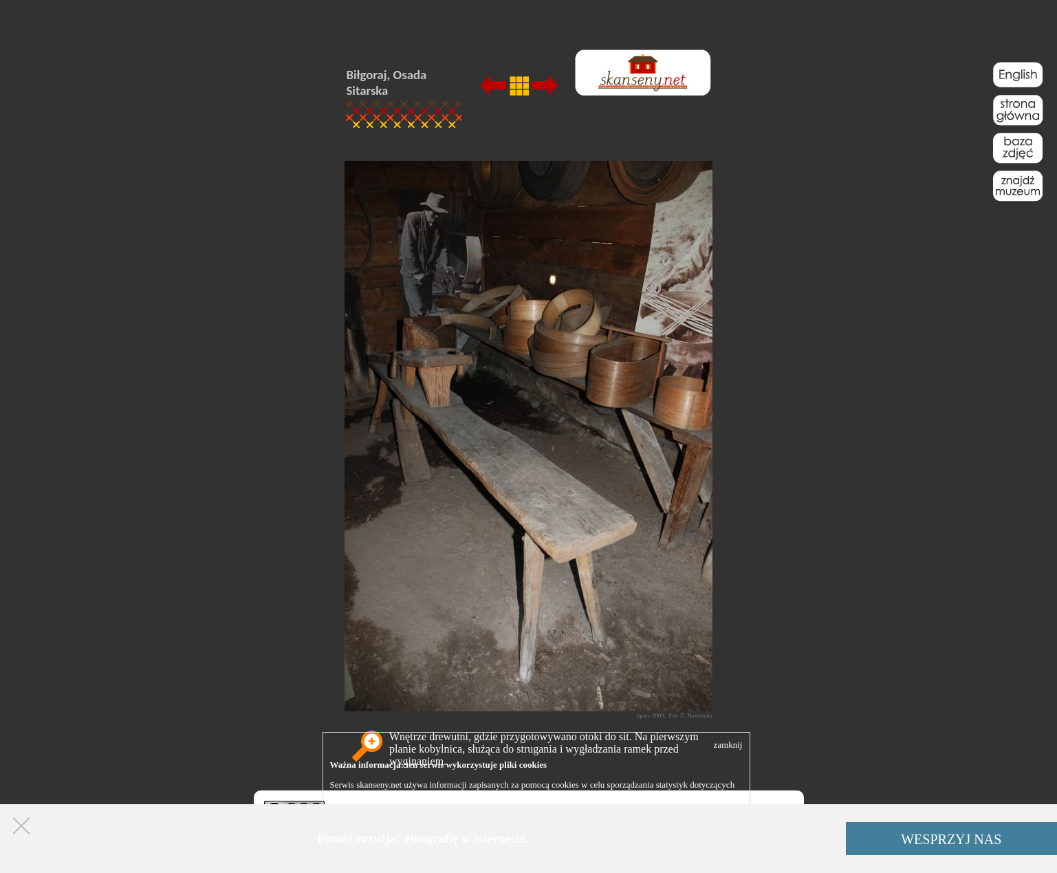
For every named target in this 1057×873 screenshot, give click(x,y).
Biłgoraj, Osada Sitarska (387, 82)
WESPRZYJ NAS (951, 839)
